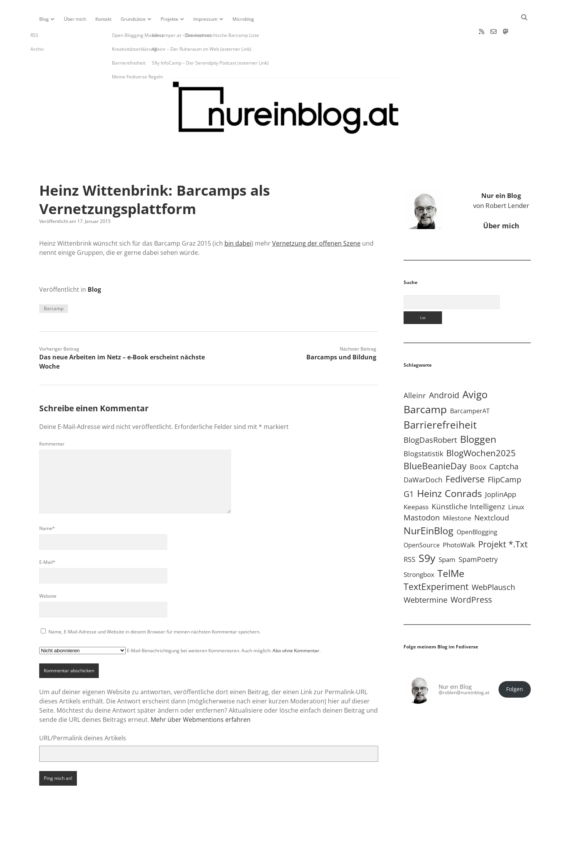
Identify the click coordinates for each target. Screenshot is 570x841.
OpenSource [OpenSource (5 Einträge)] (422, 522)
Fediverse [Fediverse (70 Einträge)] (465, 456)
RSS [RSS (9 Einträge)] (409, 536)
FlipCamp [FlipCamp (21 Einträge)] (504, 456)
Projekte (169, 19)
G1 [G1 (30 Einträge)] (409, 470)
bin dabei (237, 220)
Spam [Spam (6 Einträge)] (447, 536)
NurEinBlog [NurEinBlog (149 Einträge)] (429, 507)
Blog (44, 19)
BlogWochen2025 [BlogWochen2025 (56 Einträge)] (481, 430)
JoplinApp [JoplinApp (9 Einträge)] (500, 471)
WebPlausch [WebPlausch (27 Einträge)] (493, 563)
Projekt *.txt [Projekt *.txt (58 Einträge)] (503, 521)
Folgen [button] (514, 666)
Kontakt (103, 19)
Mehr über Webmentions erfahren (201, 696)
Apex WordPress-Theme (261, 832)
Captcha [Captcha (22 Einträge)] (503, 443)
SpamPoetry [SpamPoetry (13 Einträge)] (478, 536)
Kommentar (52, 420)
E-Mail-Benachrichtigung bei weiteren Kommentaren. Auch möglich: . (180, 627)
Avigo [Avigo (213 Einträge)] (475, 371)
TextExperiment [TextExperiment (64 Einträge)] (436, 564)
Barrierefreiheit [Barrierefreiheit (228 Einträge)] (440, 402)
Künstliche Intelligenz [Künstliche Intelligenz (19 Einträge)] (468, 483)
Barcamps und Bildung (341, 334)
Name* (47, 505)
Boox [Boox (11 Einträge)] (478, 443)
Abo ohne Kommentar (296, 627)
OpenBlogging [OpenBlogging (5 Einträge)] (477, 509)
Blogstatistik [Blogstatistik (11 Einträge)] (423, 430)
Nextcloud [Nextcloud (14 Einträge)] (491, 494)
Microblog (243, 19)
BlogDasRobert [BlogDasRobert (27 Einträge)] (430, 416)
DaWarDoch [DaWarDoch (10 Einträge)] (423, 456)
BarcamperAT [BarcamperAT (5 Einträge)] (470, 388)
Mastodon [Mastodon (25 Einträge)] (422, 494)
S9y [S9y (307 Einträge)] (427, 535)
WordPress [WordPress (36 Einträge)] (471, 576)
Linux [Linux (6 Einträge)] (516, 483)
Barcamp (53, 285)
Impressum (205, 19)
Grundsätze (133, 19)
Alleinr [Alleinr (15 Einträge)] (415, 372)
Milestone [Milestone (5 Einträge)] (457, 495)
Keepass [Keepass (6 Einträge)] (416, 483)
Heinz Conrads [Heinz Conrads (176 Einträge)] (449, 470)
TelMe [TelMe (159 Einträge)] (450, 550)
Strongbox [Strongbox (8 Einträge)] (419, 551)
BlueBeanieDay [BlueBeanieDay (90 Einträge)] (435, 443)
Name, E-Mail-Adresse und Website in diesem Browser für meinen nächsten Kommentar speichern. (154, 608)
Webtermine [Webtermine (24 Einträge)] (425, 577)
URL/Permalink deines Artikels (82, 715)
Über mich (75, 19)
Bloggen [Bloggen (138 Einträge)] (478, 416)
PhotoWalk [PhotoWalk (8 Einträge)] (459, 521)
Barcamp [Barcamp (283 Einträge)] (425, 386)
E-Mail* (47, 539)
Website (48, 573)
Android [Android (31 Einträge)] (444, 372)
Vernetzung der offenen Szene (316, 220)
